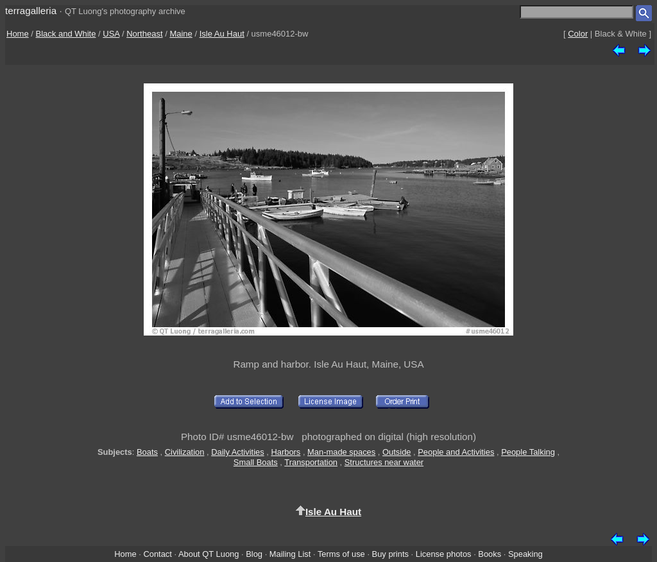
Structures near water (384, 462)
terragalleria (30, 10)
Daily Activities (237, 452)
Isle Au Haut (222, 33)
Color (578, 33)
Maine (180, 33)
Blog (254, 554)
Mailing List (290, 554)
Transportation (310, 462)
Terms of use (341, 554)
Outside (396, 452)
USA (111, 33)
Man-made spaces (341, 452)
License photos (444, 554)
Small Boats (256, 462)
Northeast (144, 33)
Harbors (285, 452)
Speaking (525, 554)
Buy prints (390, 554)
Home (17, 33)
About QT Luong (208, 554)
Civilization (185, 452)
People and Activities (456, 452)
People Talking (528, 452)
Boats (147, 452)
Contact (157, 554)
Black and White (66, 33)
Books (489, 554)
